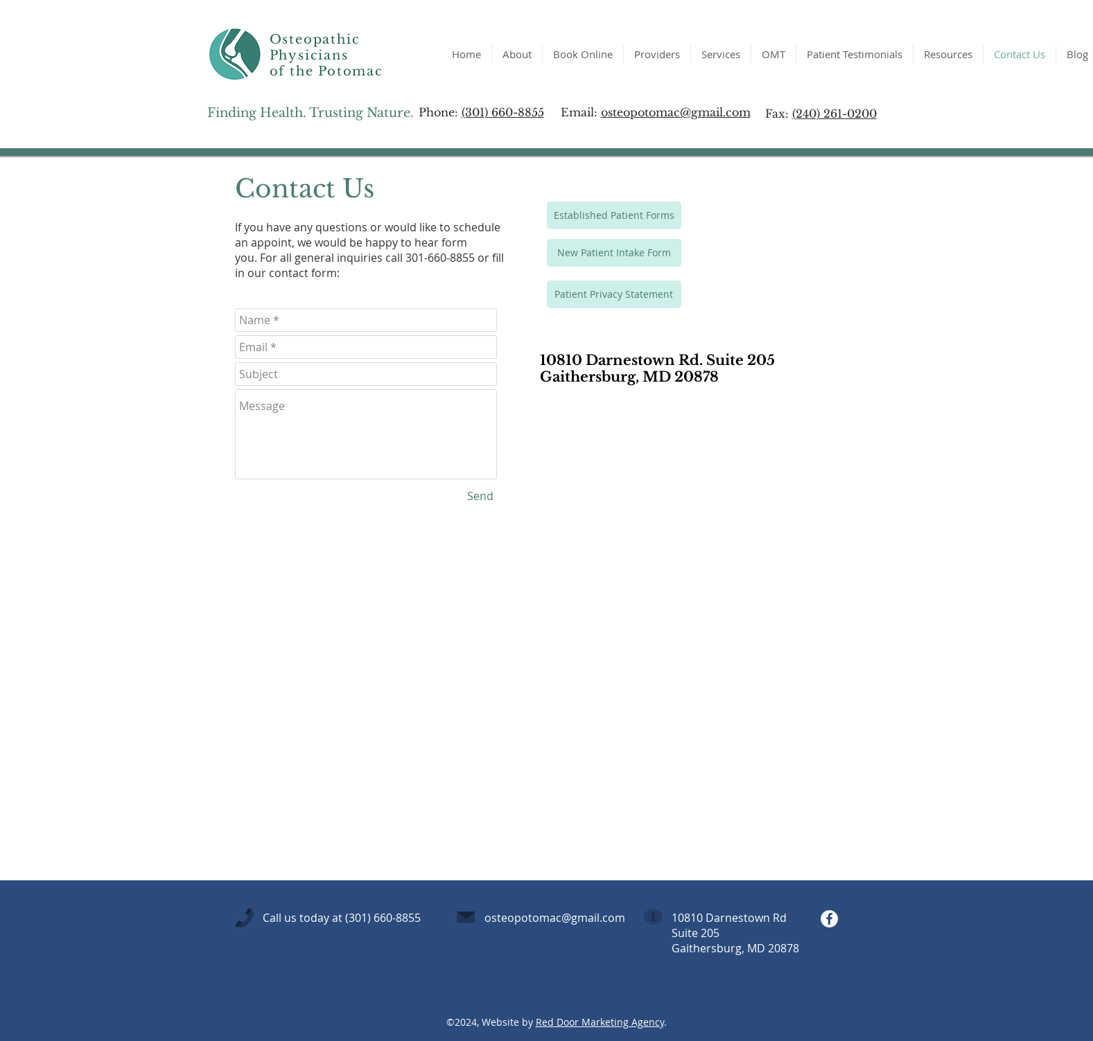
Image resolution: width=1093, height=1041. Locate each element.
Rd (781, 917)
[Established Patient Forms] (614, 215)
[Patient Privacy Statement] (614, 294)
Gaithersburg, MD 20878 (735, 948)
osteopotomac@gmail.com (676, 112)
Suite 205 (695, 933)
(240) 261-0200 (834, 114)
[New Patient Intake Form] (614, 253)
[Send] (480, 496)
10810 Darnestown (722, 917)
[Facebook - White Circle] (829, 918)
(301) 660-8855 (503, 112)
